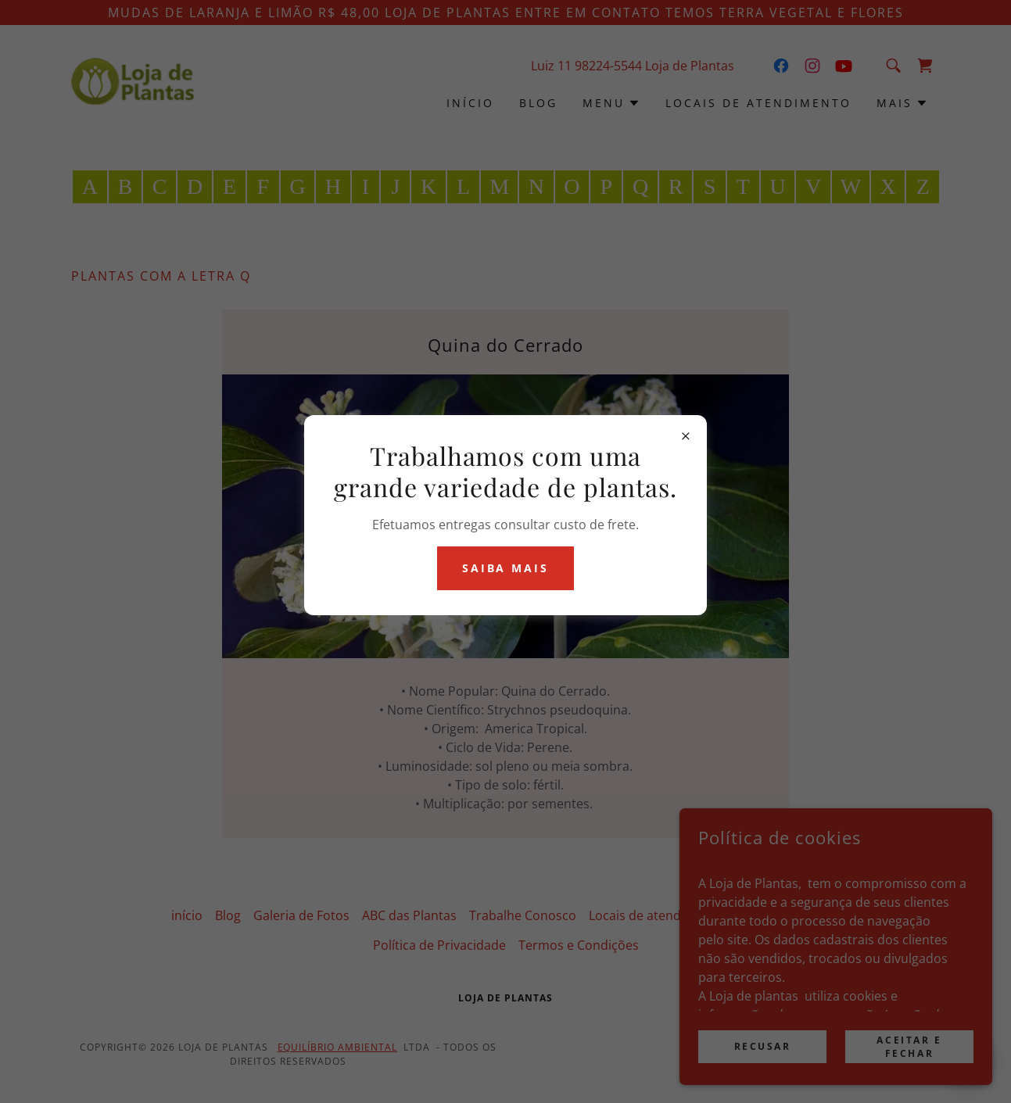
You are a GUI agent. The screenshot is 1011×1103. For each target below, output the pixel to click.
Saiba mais (506, 567)
